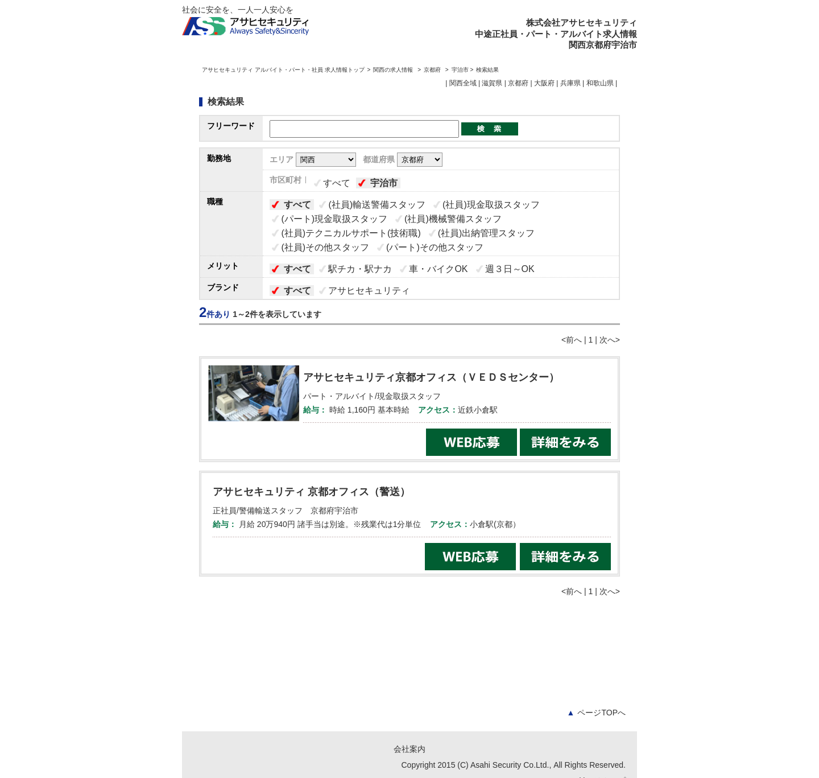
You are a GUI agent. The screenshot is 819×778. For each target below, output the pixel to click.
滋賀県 (492, 83)
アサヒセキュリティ (369, 290)
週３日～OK (510, 269)
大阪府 (544, 83)
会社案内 (409, 749)
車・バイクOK (438, 269)
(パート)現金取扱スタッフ (334, 219)
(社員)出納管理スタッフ (486, 233)
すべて (336, 183)
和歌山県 (600, 83)
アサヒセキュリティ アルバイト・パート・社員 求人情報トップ (283, 70)
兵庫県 (570, 83)
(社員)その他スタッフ (325, 247)
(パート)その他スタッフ (434, 247)
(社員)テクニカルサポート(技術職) (350, 233)
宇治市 (384, 183)
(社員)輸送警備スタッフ (376, 204)
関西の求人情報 (394, 70)
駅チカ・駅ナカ (360, 269)
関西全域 (463, 83)
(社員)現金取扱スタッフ (491, 204)
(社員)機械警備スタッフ (453, 219)
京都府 (432, 70)
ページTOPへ (596, 712)
